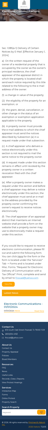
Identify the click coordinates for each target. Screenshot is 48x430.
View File (8, 284)
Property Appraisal (10, 352)
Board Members (9, 359)
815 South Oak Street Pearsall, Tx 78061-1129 (25, 330)
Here (20, 256)
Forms (5, 394)
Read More (39, 311)
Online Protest (8, 398)
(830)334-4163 (11, 334)
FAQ (4, 368)
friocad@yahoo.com (26, 278)
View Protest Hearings (12, 382)
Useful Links (7, 375)
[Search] (24, 412)
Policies (5, 355)
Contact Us (7, 348)
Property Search (9, 402)
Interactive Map (9, 391)
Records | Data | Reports (13, 379)
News (17, 311)
